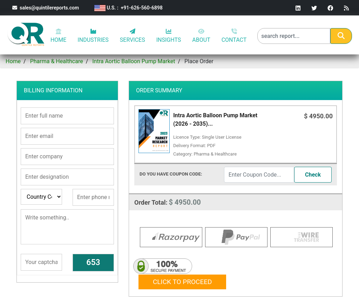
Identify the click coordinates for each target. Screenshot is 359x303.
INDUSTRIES (93, 35)
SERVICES (132, 35)
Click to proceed (182, 281)
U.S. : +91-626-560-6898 (128, 8)
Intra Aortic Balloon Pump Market (133, 61)
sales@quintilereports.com (45, 8)
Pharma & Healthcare (56, 61)
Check (313, 174)
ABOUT (201, 35)
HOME (58, 35)
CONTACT (234, 35)
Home (13, 61)
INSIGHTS (168, 35)
